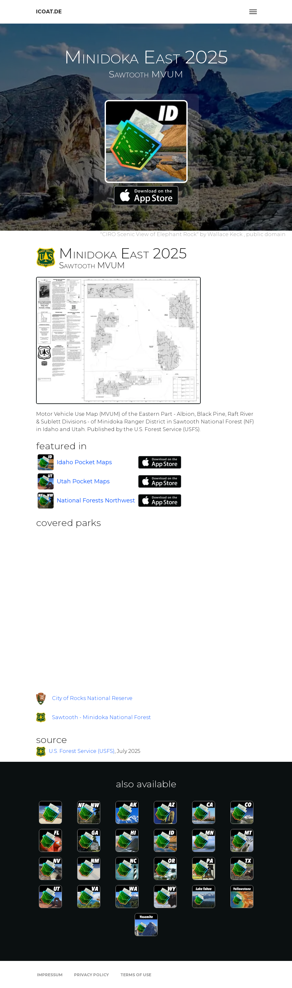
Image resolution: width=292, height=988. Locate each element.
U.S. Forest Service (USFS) (82, 751)
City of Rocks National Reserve (92, 698)
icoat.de (49, 12)
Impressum (50, 974)
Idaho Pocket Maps (84, 462)
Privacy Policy (91, 974)
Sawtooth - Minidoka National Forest (101, 717)
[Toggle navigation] (253, 12)
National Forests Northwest (96, 500)
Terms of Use (135, 974)
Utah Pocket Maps (83, 481)
